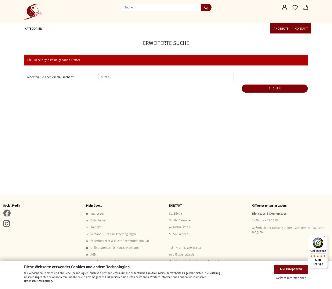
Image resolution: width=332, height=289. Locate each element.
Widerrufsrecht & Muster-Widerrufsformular (119, 241)
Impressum (97, 213)
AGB (93, 254)
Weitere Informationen (291, 278)
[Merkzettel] (295, 7)
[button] (284, 7)
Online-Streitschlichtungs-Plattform (114, 248)
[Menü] (325, 237)
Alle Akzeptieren (291, 269)
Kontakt (301, 29)
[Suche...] (206, 7)
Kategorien (33, 29)
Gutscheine (98, 220)
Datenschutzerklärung (38, 280)
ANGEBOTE (281, 29)
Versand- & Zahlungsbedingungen (113, 234)
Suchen (275, 88)
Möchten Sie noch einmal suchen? (50, 77)
